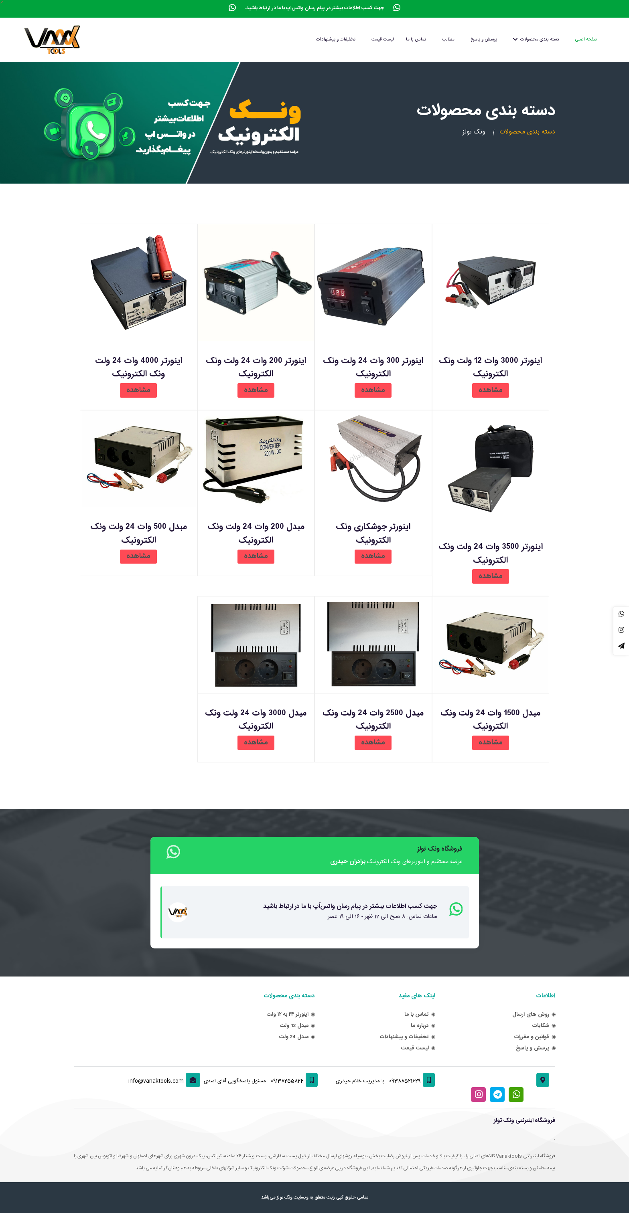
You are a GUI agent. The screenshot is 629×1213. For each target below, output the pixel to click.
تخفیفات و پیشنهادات (335, 39)
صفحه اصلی (586, 39)
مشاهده (491, 390)
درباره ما (420, 1025)
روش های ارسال (530, 1014)
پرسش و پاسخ (484, 39)
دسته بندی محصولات (536, 39)
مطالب (448, 39)
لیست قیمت (382, 39)
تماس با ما (416, 39)
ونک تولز (474, 132)
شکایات (540, 1025)
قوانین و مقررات (531, 1037)
